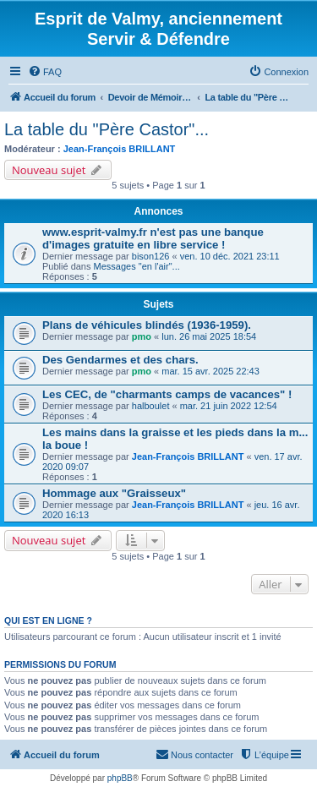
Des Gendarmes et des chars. (120, 359)
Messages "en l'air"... (137, 266)
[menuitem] (45, 72)
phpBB (120, 778)
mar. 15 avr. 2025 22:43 (210, 371)
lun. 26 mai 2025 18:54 (208, 336)
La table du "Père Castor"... (106, 129)
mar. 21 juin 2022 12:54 (228, 406)
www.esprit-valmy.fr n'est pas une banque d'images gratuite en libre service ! (153, 238)
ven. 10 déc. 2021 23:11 (230, 256)
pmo (141, 336)
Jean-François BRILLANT (119, 149)
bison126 (151, 256)
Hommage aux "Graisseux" (114, 493)
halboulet (151, 406)
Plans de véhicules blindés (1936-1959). (146, 325)
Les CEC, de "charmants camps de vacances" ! (167, 394)
